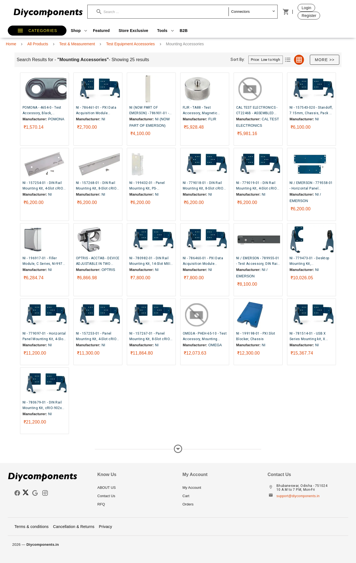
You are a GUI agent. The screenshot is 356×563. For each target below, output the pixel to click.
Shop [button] (80, 30)
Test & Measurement (77, 44)
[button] (162, 11)
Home (11, 44)
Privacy (105, 526)
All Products (37, 44)
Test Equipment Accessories (130, 44)
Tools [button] (166, 30)
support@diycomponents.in (298, 496)
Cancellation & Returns (74, 526)
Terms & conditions (31, 526)
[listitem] (135, 488)
